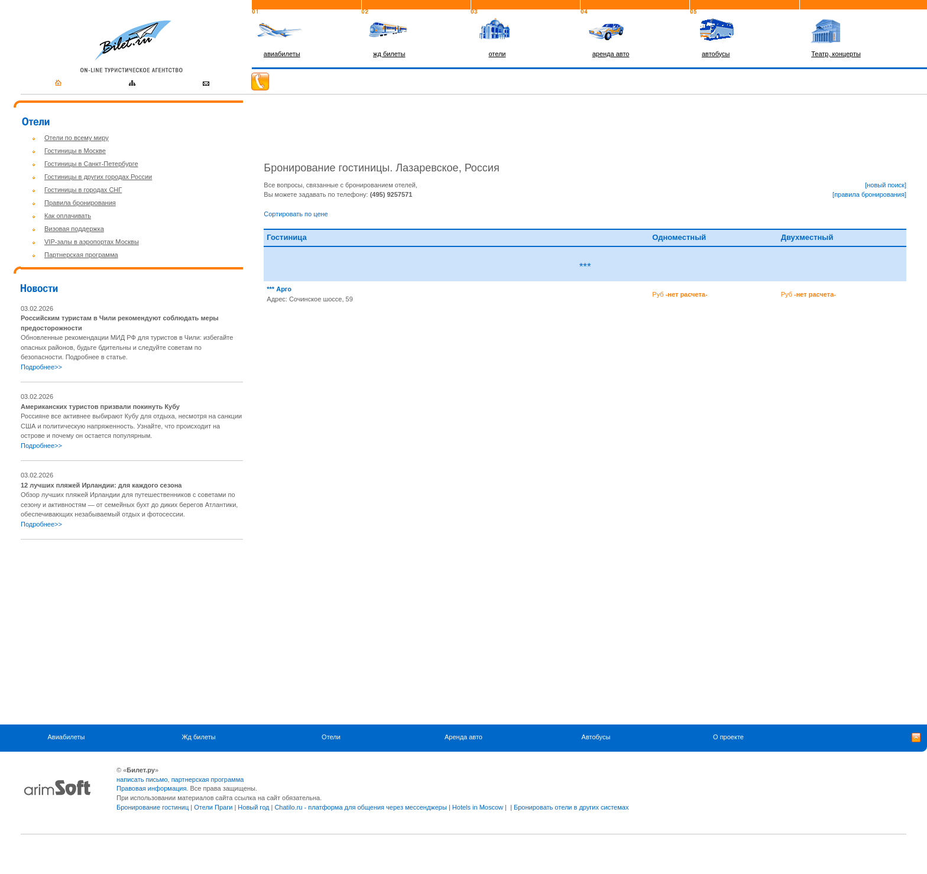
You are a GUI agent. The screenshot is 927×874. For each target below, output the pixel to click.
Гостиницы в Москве (75, 150)
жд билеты (389, 53)
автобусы (716, 53)
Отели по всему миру (76, 137)
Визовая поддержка (74, 228)
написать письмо (142, 779)
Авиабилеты (66, 736)
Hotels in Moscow (477, 807)
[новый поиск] (885, 185)
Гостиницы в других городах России (98, 176)
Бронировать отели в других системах (571, 807)
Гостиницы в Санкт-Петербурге (91, 163)
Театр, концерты (836, 53)
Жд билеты (198, 736)
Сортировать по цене (296, 213)
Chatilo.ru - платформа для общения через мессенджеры (360, 807)
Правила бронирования (80, 202)
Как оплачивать (67, 215)
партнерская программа (207, 779)
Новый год (253, 807)
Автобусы (596, 736)
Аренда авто (463, 736)
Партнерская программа (81, 254)
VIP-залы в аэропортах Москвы (91, 241)
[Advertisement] (120, 631)
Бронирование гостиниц (152, 807)
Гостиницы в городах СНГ (83, 189)
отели (496, 53)
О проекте (728, 736)
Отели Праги (213, 807)
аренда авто (611, 53)
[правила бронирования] (869, 194)
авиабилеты (282, 53)
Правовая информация (151, 788)
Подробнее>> (41, 367)
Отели (331, 736)
